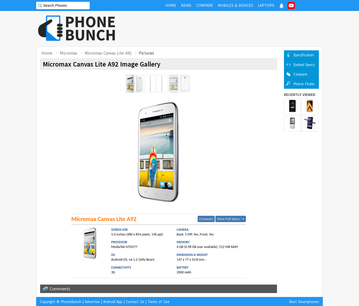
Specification (303, 55)
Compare (206, 219)
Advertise (92, 301)
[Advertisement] (232, 28)
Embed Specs (304, 64)
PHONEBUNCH (90, 28)
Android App (112, 301)
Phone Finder (304, 83)
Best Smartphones (304, 301)
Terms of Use (159, 301)
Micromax (68, 53)
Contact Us (135, 301)
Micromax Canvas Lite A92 (108, 53)
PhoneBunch (71, 301)
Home (46, 53)
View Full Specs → (230, 219)
